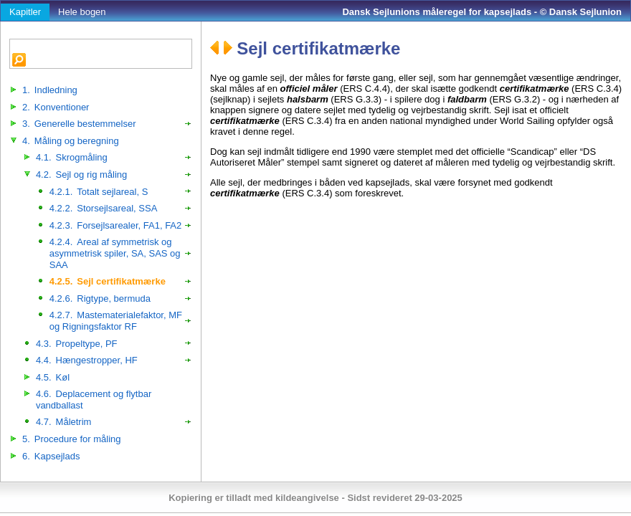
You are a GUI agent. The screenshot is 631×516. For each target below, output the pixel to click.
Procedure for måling (71, 439)
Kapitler (25, 11)
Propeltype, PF (77, 343)
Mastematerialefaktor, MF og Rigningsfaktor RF (115, 321)
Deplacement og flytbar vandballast (93, 399)
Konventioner (55, 107)
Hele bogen (82, 11)
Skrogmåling (72, 157)
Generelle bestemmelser (79, 123)
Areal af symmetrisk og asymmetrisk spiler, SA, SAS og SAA (115, 252)
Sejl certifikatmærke (107, 281)
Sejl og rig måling (81, 174)
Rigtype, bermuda (100, 298)
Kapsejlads (51, 456)
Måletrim (64, 421)
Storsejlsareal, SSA (103, 208)
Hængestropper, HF (87, 360)
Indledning (49, 90)
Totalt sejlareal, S (98, 191)
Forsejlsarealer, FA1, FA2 (115, 225)
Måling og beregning (70, 140)
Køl (53, 377)
